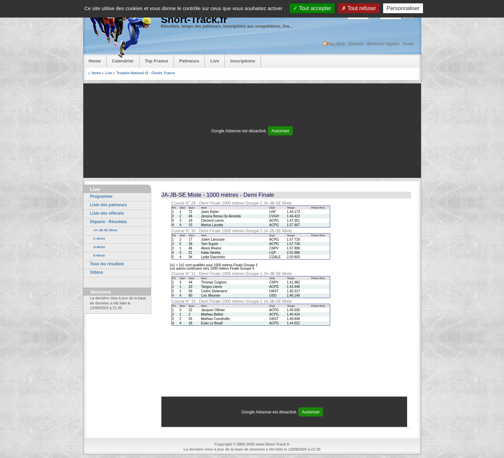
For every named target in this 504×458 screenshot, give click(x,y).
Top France (156, 60)
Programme (101, 196)
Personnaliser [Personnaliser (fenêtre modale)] (403, 8)
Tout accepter (312, 8)
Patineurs (189, 60)
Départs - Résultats (108, 221)
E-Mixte (99, 255)
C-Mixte (99, 238)
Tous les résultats (107, 264)
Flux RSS (334, 44)
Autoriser (280, 130)
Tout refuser (359, 8)
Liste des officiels (107, 213)
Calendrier (123, 60)
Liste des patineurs (108, 205)
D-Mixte (99, 247)
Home (408, 44)
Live (214, 60)
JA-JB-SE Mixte (105, 230)
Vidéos (96, 272)
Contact (356, 44)
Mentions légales (383, 44)
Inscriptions (242, 60)
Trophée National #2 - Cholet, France (145, 73)
